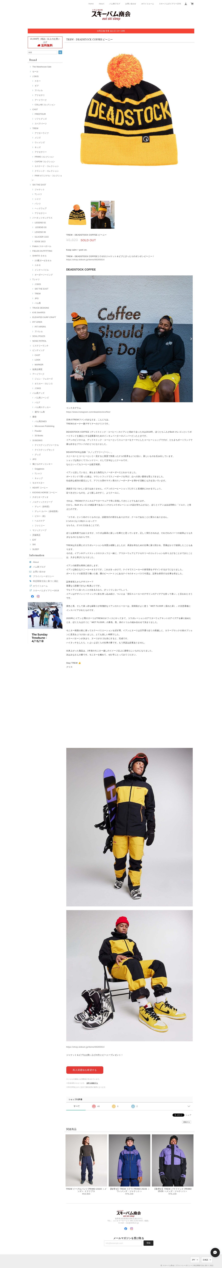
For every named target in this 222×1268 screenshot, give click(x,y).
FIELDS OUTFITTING (42, 251)
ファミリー (40, 525)
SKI (34, 544)
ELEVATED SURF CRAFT (44, 317)
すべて (77, 1106)
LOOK (37, 360)
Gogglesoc (39, 469)
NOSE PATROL (39, 341)
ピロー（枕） (41, 516)
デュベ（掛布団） (43, 506)
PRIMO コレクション (44, 157)
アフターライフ (42, 133)
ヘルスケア (40, 521)
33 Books (39, 435)
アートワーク (41, 100)
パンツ (38, 203)
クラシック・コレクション (47, 171)
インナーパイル (42, 270)
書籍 (34, 417)
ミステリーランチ (40, 346)
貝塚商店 (36, 535)
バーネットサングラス (42, 218)
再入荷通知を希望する (85, 1070)
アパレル (39, 90)
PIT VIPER (37, 322)
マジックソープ (39, 530)
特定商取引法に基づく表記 (45, 581)
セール (35, 71)
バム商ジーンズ (42, 398)
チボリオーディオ (40, 497)
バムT (37, 402)
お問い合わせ (130, 4)
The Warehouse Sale (41, 67)
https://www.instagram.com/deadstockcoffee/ (88, 412)
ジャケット (40, 189)
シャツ (38, 199)
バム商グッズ (38, 393)
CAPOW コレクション (45, 161)
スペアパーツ (41, 123)
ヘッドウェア (41, 208)
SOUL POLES (38, 336)
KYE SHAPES (38, 312)
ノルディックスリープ (42, 502)
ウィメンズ (40, 142)
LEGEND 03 (40, 227)
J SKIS (35, 76)
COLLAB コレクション (45, 104)
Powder (38, 431)
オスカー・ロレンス (44, 383)
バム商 (38, 303)
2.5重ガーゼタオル (43, 260)
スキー (38, 81)
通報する (186, 1122)
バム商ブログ (114, 4)
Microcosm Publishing (44, 426)
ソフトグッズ (41, 119)
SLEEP (35, 549)
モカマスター (38, 483)
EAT (34, 540)
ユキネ (38, 265)
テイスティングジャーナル (47, 445)
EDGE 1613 (40, 241)
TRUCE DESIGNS (40, 308)
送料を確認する (92, 1083)
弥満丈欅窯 (37, 369)
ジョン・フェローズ (44, 379)
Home (91, 4)
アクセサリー (41, 152)
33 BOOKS (37, 440)
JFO (37, 298)
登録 (148, 1243)
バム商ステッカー (43, 407)
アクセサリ (40, 95)
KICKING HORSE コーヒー (44, 492)
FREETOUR (40, 114)
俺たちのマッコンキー (42, 464)
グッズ (38, 454)
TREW (35, 128)
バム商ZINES (41, 421)
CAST (35, 109)
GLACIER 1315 (42, 237)
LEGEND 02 (40, 222)
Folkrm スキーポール (41, 246)
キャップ (39, 478)
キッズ (38, 147)
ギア (37, 86)
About (101, 4)
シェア (188, 1115)
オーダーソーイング (44, 275)
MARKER (39, 364)
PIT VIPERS (40, 327)
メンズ (38, 138)
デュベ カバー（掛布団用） (47, 511)
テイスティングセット (45, 450)
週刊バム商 (40, 412)
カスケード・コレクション (47, 166)
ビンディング (38, 350)
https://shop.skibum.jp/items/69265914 (85, 259)
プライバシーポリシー (43, 576)
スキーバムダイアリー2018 (170, 4)
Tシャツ (38, 194)
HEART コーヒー (40, 488)
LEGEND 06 (40, 232)
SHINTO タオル (39, 256)
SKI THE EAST (39, 185)
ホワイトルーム (147, 4)
